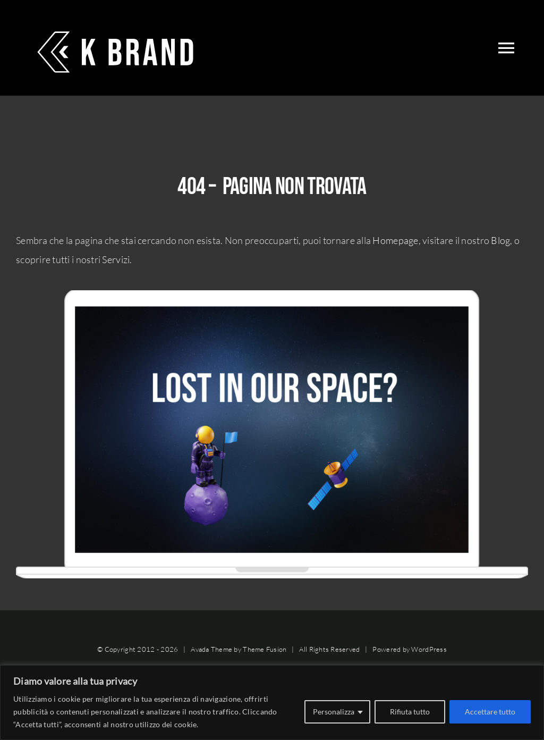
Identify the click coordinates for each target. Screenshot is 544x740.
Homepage (395, 240)
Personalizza (333, 711)
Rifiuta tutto (410, 711)
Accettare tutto (490, 711)
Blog (500, 240)
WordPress (428, 649)
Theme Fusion (264, 649)
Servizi (116, 259)
